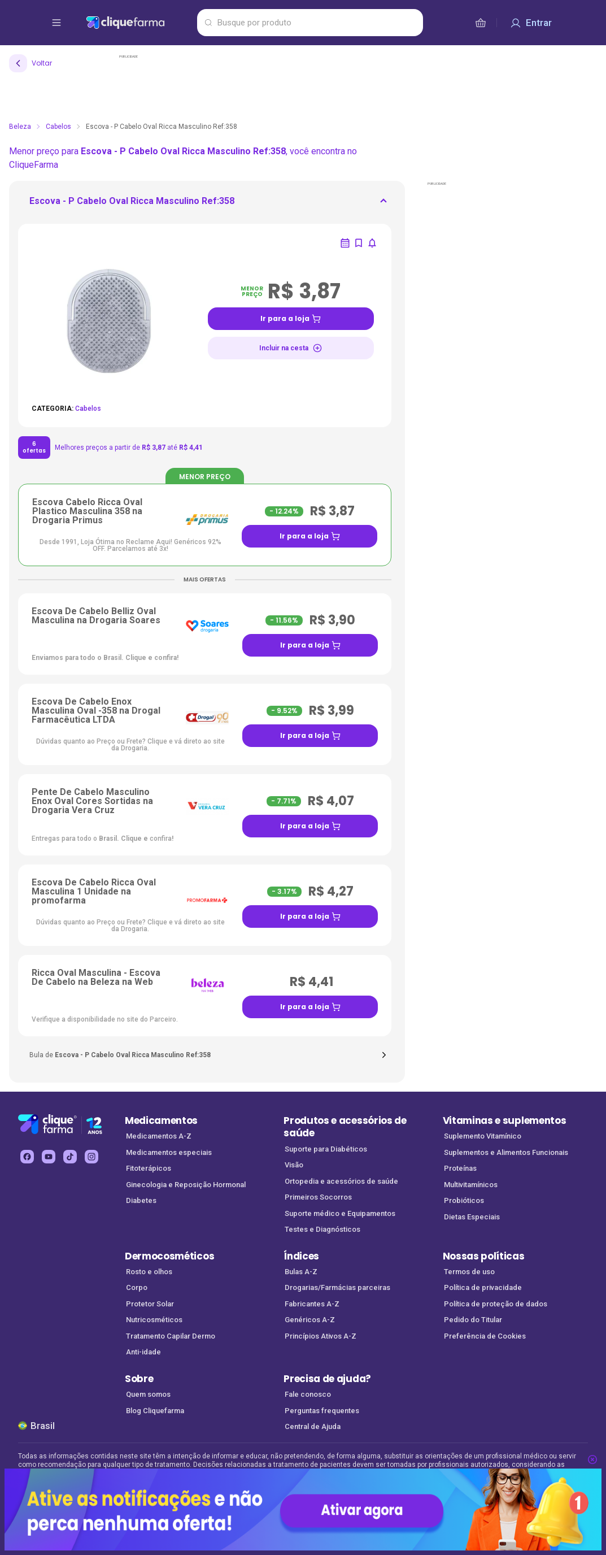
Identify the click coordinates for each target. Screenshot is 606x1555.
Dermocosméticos (169, 1256)
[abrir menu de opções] (56, 22)
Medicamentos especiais (169, 1152)
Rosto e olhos (149, 1271)
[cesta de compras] (480, 22)
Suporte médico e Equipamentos (340, 1213)
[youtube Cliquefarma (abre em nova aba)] (49, 1157)
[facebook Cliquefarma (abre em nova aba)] (27, 1157)
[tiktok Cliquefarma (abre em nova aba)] (70, 1157)
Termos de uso (469, 1271)
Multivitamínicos (471, 1184)
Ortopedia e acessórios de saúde (341, 1181)
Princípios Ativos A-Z (320, 1336)
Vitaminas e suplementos (504, 1120)
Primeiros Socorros (318, 1197)
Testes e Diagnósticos (322, 1229)
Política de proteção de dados (495, 1304)
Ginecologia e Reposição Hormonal (186, 1184)
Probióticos (464, 1200)
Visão (294, 1165)
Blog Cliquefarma (155, 1410)
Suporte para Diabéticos (326, 1149)
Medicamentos (161, 1120)
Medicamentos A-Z (158, 1136)
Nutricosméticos (154, 1319)
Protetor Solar (150, 1304)
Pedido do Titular (473, 1319)
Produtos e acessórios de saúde (345, 1127)
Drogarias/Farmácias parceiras (337, 1287)
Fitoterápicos (148, 1168)
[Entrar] (531, 22)
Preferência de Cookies (485, 1336)
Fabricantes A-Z (312, 1304)
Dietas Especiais (472, 1217)
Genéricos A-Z (310, 1319)
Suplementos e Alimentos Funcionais (506, 1152)
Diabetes (141, 1200)
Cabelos (58, 127)
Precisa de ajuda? (327, 1378)
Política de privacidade (483, 1287)
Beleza (20, 127)
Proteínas (460, 1168)
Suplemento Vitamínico (482, 1136)
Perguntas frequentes (322, 1410)
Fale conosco (308, 1394)
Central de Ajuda (313, 1426)
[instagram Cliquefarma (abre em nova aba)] (91, 1157)
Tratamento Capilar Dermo (170, 1336)
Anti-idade (143, 1352)
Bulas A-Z (301, 1271)
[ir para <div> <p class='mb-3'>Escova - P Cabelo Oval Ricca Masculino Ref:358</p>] (131, 204)
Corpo (136, 1287)
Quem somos (148, 1394)
